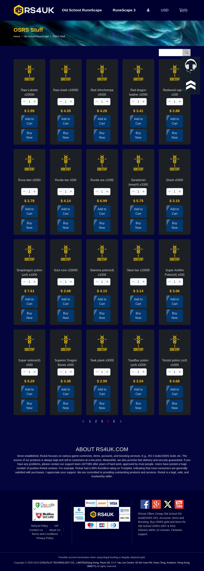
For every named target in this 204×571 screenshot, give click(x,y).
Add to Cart (29, 121)
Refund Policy (39, 525)
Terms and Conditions (45, 533)
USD (165, 10)
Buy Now (29, 135)
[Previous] (83, 421)
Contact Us (36, 529)
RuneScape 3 (124, 10)
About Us (54, 529)
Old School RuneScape (82, 10)
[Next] (121, 421)
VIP (56, 525)
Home (17, 36)
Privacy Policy (45, 538)
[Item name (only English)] (171, 52)
